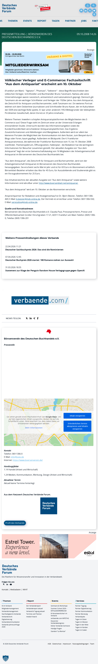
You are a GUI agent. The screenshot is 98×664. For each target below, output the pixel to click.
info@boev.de (17, 457)
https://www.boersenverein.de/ (28, 460)
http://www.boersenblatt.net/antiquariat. (58, 183)
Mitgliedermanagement (10, 608)
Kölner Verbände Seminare (60, 626)
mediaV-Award (31, 617)
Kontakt (5, 589)
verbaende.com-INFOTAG (60, 618)
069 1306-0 (17, 453)
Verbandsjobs (80, 617)
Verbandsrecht (7, 617)
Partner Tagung (80, 606)
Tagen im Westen (81, 622)
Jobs (84, 20)
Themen (13, 20)
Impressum (67, 644)
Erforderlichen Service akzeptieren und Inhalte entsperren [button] (77, 426)
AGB (49, 644)
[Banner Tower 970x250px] (49, 535)
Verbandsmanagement (10, 611)
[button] (5, 658)
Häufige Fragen (56, 628)
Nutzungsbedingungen (80, 644)
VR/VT (25, 589)
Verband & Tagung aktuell (35, 611)
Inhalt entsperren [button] (77, 416)
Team (92, 644)
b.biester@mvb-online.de (28, 199)
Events (27, 20)
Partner (70, 20)
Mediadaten (15, 589)
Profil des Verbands (14, 523)
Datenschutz (56, 644)
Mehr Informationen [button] (33, 428)
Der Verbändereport (33, 606)
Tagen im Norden (81, 627)
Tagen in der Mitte (81, 625)
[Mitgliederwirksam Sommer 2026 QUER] (49, 53)
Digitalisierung (7, 619)
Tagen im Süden (81, 630)
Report (41, 20)
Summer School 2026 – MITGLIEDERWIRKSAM (59, 609)
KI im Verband (7, 606)
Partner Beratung (81, 614)
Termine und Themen (34, 614)
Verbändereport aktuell (34, 608)
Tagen (55, 20)
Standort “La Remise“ (58, 631)
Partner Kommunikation (83, 611)
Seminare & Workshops (59, 606)
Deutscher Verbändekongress (57, 622)
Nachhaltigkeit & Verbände (11, 614)
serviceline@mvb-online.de (24, 202)
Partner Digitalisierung (83, 608)
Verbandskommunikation (11, 622)
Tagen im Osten (81, 619)
